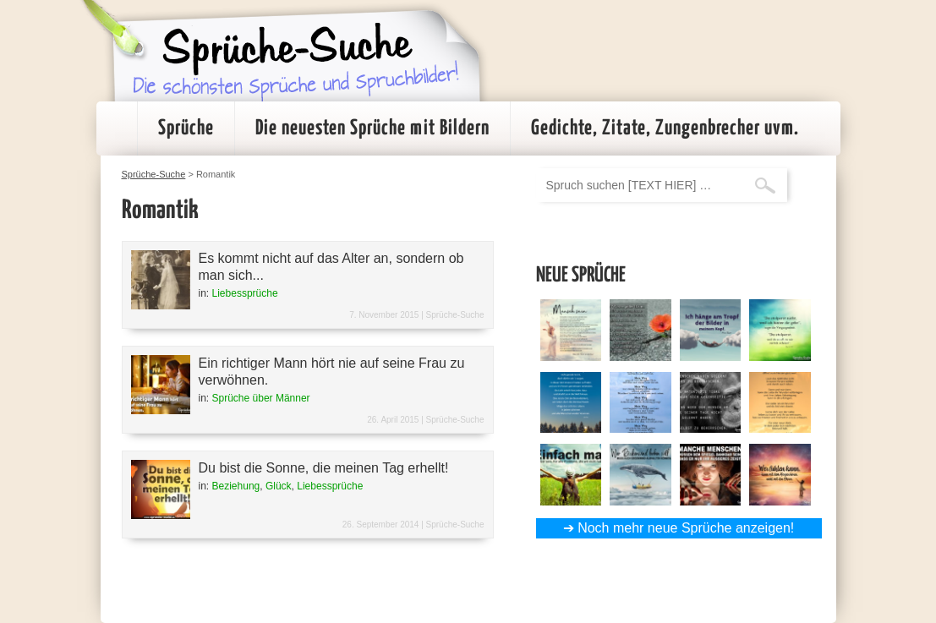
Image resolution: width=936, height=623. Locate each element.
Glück (278, 486)
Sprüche (186, 128)
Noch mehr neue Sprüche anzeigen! (685, 528)
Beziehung (236, 486)
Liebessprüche (245, 293)
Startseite (116, 128)
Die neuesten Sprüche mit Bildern (372, 128)
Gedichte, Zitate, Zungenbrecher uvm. (665, 128)
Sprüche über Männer (261, 398)
